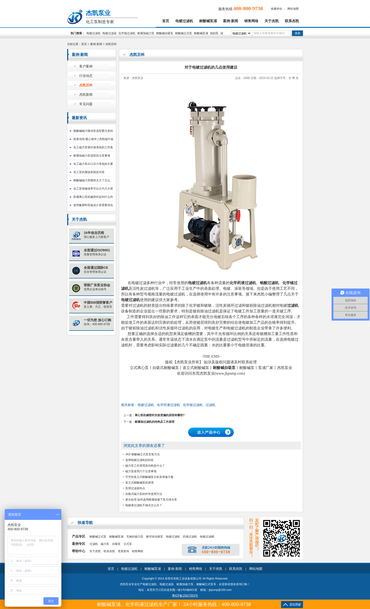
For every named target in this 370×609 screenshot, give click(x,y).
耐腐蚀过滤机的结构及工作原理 (154, 421)
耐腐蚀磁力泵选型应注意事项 (91, 155)
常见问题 (85, 104)
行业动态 (85, 76)
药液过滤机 (190, 536)
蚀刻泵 (214, 33)
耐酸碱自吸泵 (164, 33)
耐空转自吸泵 (154, 536)
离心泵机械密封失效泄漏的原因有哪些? (160, 415)
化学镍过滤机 (126, 33)
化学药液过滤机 (168, 405)
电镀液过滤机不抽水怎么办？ (143, 505)
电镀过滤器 (109, 33)
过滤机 (210, 405)
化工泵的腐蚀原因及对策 (89, 172)
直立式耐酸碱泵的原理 (139, 482)
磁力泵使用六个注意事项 (140, 471)
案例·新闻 (230, 21)
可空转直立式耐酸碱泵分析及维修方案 (149, 477)
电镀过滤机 (184, 21)
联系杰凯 (292, 21)
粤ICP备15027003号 (185, 595)
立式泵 (127, 544)
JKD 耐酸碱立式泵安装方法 (142, 454)
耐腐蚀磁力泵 (145, 33)
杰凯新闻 (85, 94)
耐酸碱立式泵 (183, 33)
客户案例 (85, 66)
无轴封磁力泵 (134, 536)
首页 (165, 21)
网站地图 (293, 8)
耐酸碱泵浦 (208, 21)
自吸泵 (116, 544)
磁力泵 (105, 544)
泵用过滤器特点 (135, 488)
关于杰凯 (272, 21)
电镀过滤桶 (207, 536)
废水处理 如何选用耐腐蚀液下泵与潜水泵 (151, 499)
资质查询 (123, 551)
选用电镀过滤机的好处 (139, 460)
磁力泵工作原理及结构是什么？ (145, 465)
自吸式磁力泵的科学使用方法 (143, 494)
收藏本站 (276, 8)
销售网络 (251, 21)
